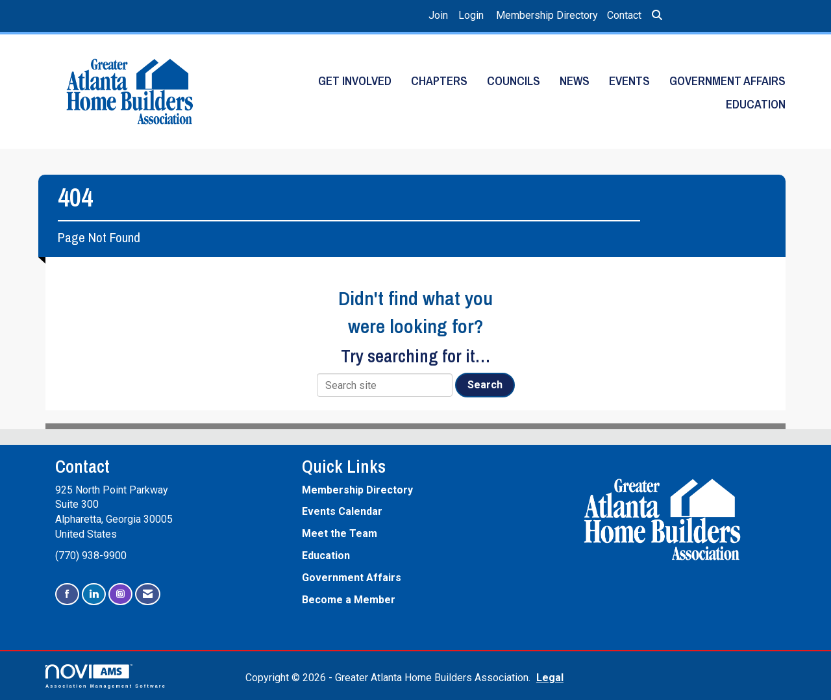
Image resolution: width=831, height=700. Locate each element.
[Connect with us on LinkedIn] (94, 594)
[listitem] (439, 15)
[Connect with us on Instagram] (120, 594)
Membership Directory (547, 15)
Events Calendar (342, 511)
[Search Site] (657, 15)
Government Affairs (727, 81)
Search (484, 385)
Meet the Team (339, 533)
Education (756, 104)
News (574, 81)
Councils (513, 81)
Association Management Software (105, 676)
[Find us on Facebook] (67, 594)
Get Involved (354, 81)
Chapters (439, 81)
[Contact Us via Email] (147, 594)
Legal (550, 677)
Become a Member (348, 600)
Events (629, 81)
